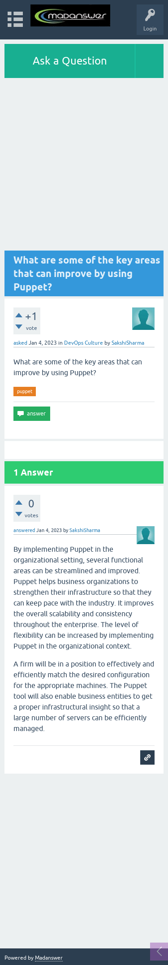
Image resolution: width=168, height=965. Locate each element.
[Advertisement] (84, 166)
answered (24, 530)
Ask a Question (70, 61)
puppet (24, 391)
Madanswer (49, 958)
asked (20, 343)
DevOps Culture (83, 343)
